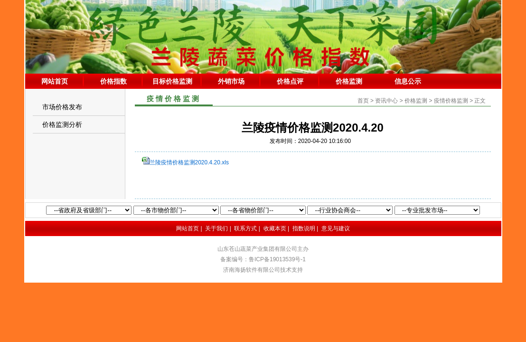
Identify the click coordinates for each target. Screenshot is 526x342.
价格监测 (349, 81)
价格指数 (113, 81)
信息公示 (407, 81)
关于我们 (216, 228)
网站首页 (54, 81)
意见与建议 (335, 228)
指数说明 (303, 228)
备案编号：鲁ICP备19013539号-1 (263, 259)
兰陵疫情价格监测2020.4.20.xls (189, 162)
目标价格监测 (172, 81)
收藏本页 (274, 228)
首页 (363, 100)
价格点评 (290, 81)
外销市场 (231, 81)
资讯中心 (386, 100)
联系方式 (245, 228)
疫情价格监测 (451, 100)
